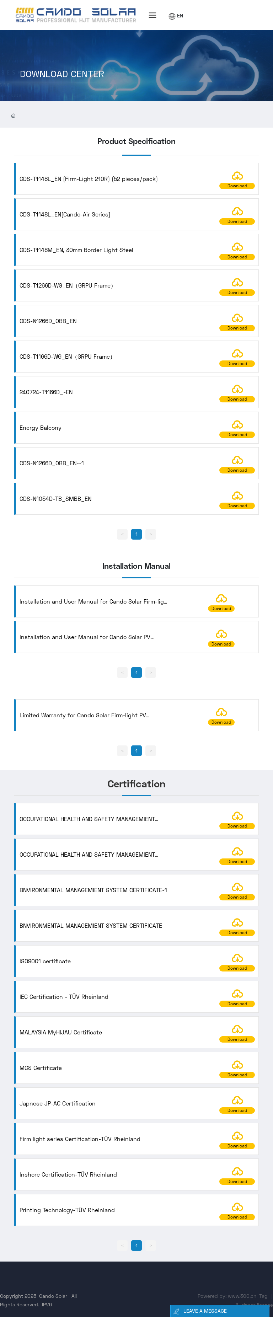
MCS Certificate (41, 1067)
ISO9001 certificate (45, 961)
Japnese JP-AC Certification (58, 1103)
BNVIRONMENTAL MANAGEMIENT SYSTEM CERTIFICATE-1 (93, 890)
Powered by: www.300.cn (227, 1296)
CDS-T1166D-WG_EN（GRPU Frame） (68, 356)
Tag (263, 1296)
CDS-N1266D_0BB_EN (48, 320)
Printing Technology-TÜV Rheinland (67, 1209)
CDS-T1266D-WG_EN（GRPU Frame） (68, 285)
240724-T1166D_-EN (46, 392)
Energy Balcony (40, 427)
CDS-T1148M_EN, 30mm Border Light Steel (76, 249)
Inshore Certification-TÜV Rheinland (68, 1174)
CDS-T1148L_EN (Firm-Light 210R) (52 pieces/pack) (89, 178)
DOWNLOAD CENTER (62, 80)
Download (237, 185)
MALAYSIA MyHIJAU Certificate (61, 1032)
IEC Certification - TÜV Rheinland (64, 996)
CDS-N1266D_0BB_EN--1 (52, 463)
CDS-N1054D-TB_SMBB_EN (55, 498)
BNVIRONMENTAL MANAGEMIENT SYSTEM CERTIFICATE (91, 925)
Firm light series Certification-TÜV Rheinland (80, 1138)
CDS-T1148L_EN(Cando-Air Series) (65, 214)
